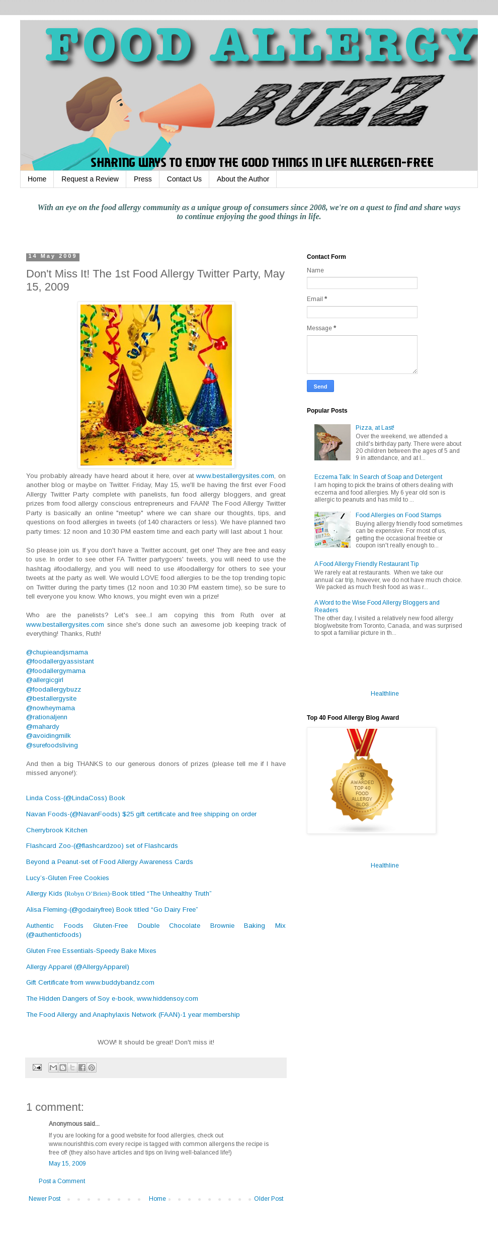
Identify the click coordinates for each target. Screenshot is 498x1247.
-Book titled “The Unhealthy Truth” (161, 893)
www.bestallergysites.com (235, 475)
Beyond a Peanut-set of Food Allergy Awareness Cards (109, 862)
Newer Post (44, 1198)
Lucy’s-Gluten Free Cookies (67, 878)
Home (37, 179)
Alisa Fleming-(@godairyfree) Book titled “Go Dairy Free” (112, 909)
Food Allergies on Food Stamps (398, 515)
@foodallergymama (56, 671)
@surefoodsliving (52, 745)
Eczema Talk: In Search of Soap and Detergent (378, 477)
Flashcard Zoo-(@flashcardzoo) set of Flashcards (102, 845)
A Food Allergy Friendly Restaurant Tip (366, 563)
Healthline (385, 693)
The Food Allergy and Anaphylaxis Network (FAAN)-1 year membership (133, 1014)
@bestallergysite (51, 698)
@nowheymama (50, 708)
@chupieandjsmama (57, 652)
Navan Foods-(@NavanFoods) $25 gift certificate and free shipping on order (141, 814)
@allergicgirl (44, 680)
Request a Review (90, 179)
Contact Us (184, 179)
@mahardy (42, 726)
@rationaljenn (46, 717)
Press (143, 179)
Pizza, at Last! (375, 427)
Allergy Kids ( (46, 893)
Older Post (268, 1198)
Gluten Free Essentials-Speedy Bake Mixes (91, 950)
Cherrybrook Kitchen (57, 830)
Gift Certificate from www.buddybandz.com (90, 982)
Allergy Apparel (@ (77, 967)
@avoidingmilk (48, 735)
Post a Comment (62, 1181)
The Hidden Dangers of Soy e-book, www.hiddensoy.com (112, 998)
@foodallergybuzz (53, 689)
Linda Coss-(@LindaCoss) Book (75, 798)
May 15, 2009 (67, 1163)
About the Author (243, 179)
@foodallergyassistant (60, 661)
